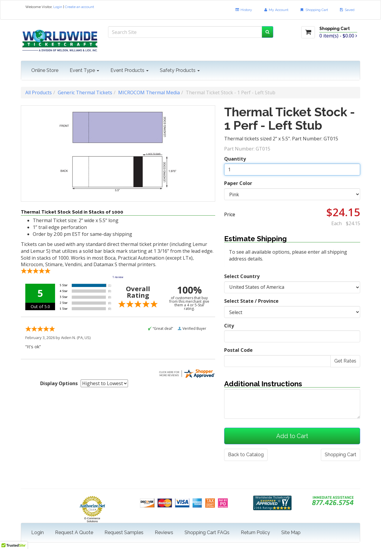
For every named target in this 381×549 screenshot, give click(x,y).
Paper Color (238, 183)
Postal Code (238, 350)
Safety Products (180, 70)
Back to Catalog (246, 454)
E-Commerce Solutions (92, 520)
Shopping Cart (314, 10)
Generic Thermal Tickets (85, 92)
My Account (275, 10)
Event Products (129, 70)
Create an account (79, 7)
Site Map (291, 532)
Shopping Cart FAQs (207, 532)
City (229, 325)
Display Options (59, 383)
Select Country (242, 276)
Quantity (235, 159)
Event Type (84, 70)
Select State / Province (251, 301)
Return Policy (255, 532)
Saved (347, 10)
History (243, 10)
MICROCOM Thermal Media (149, 92)
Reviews (164, 532)
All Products (38, 92)
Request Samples (123, 532)
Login (57, 7)
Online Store (44, 70)
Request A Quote (74, 532)
